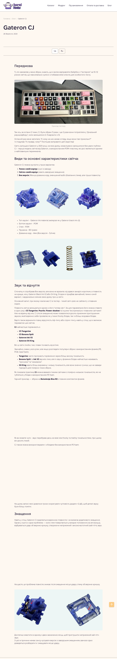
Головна (6, 19)
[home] (12, 5)
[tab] (55, 51)
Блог (14, 19)
